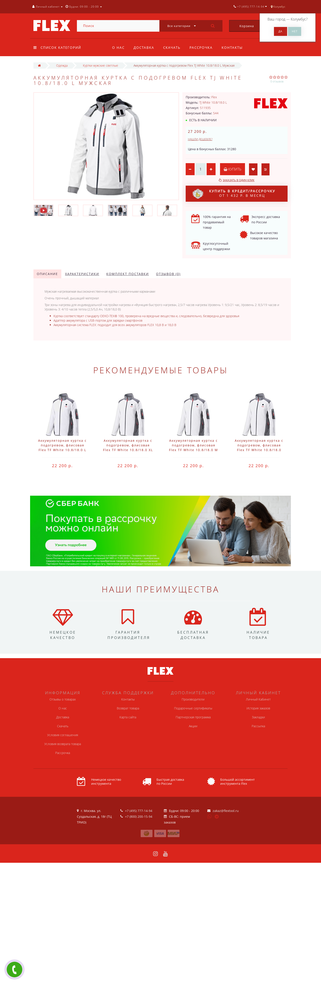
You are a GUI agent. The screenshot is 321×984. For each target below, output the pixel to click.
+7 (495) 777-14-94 (138, 811)
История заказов (258, 708)
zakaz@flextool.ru (226, 811)
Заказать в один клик (238, 180)
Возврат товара (128, 708)
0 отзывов (277, 81)
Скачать (173, 47)
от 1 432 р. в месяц (233, 194)
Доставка (144, 47)
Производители (193, 699)
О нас (118, 47)
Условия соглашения (62, 735)
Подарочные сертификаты (193, 708)
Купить (232, 169)
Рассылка (258, 726)
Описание (47, 274)
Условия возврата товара (62, 744)
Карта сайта (127, 717)
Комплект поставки (127, 274)
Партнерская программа (193, 717)
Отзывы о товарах (62, 699)
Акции (193, 726)
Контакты (234, 47)
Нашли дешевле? (200, 139)
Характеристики (82, 274)
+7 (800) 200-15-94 (138, 816)
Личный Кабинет (258, 699)
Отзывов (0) (168, 274)
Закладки (258, 717)
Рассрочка (203, 47)
